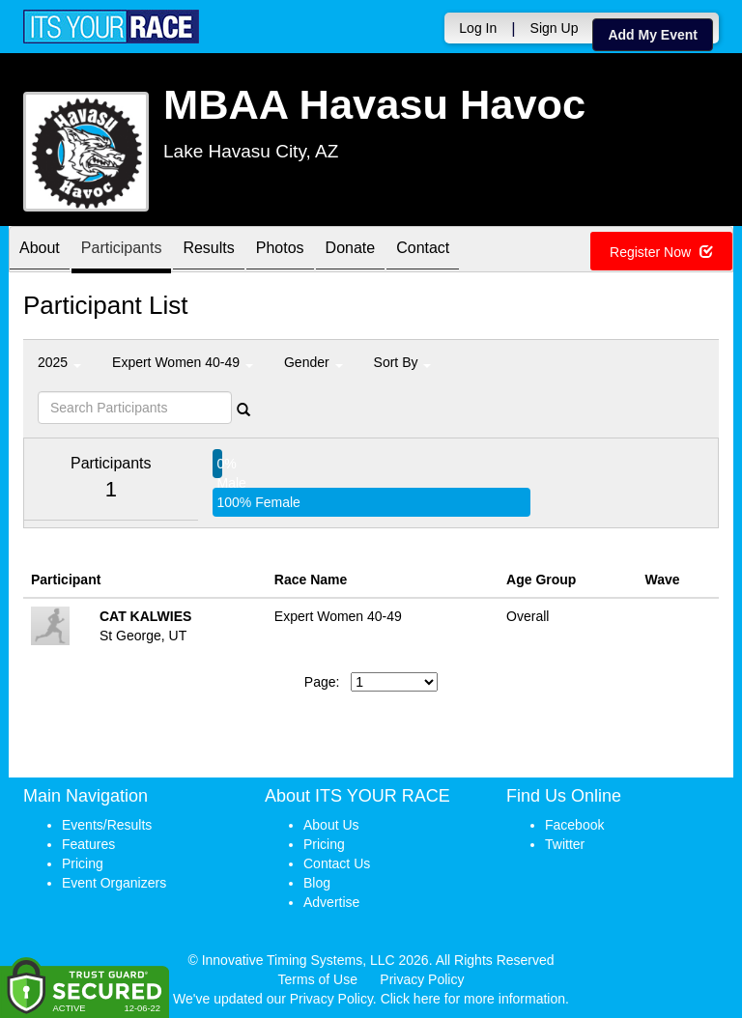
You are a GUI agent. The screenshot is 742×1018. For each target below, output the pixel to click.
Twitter (565, 844)
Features (88, 844)
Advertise (331, 902)
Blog (316, 883)
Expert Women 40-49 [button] (182, 362)
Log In (478, 28)
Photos (280, 250)
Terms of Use (317, 979)
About (39, 250)
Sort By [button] (403, 362)
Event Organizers (114, 883)
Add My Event (653, 34)
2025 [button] (59, 362)
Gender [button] (313, 362)
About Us (331, 825)
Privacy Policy (422, 979)
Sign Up (554, 28)
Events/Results (107, 825)
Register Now (661, 252)
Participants (121, 250)
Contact (422, 250)
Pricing (82, 863)
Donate (351, 250)
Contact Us (336, 863)
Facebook (574, 825)
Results (208, 250)
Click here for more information (473, 998)
